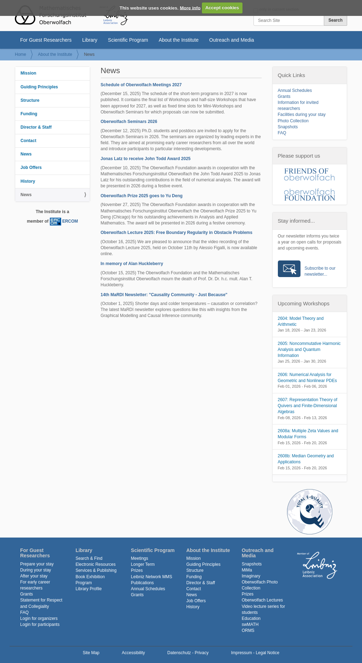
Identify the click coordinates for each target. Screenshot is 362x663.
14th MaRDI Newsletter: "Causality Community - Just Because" (164, 294)
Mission (28, 73)
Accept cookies (222, 7)
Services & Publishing (96, 570)
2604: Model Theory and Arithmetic (301, 321)
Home (20, 54)
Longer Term (142, 564)
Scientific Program (128, 40)
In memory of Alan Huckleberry (132, 263)
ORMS (248, 630)
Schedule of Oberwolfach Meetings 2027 (141, 84)
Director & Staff (36, 127)
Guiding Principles (39, 86)
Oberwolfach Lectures (262, 600)
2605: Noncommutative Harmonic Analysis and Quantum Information (309, 349)
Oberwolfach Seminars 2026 (129, 121)
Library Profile (89, 588)
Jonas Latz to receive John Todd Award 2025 (146, 158)
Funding (29, 113)
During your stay (35, 570)
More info (190, 7)
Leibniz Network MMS (151, 576)
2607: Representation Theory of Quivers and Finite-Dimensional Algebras (308, 405)
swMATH (250, 624)
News (26, 154)
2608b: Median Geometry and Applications (306, 458)
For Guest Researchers (46, 40)
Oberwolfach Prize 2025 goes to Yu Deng (142, 195)
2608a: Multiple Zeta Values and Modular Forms (308, 433)
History (28, 181)
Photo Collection (293, 120)
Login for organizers (39, 618)
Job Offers (31, 167)
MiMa (247, 570)
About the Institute (179, 40)
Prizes (136, 570)
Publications (142, 582)
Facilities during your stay (302, 114)
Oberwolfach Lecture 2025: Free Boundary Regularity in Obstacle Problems (176, 232)
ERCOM (70, 221)
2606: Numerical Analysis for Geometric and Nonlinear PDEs (307, 377)
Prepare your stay (37, 564)
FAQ (282, 132)
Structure (30, 100)
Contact (28, 140)
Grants (284, 96)
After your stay (33, 576)
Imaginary (251, 576)
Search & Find (89, 558)
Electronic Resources (96, 564)
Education (251, 618)
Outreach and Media (231, 40)
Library (90, 40)
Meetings (139, 558)
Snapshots (288, 126)
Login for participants (39, 624)
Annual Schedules (295, 90)
